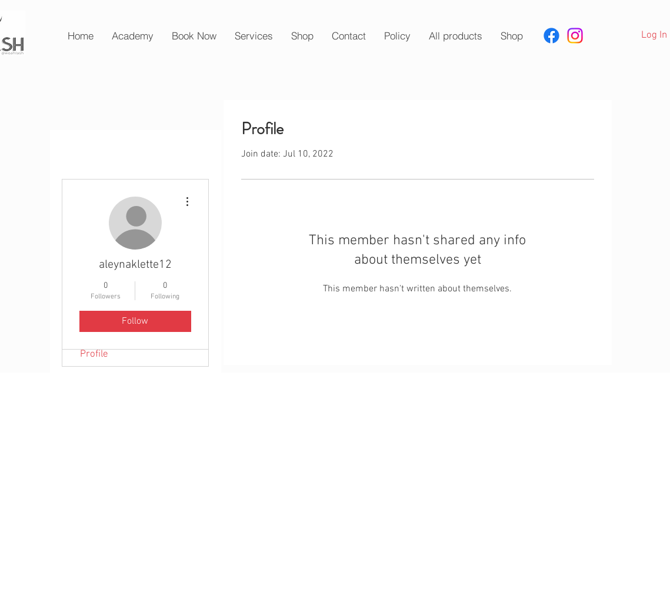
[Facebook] (551, 35)
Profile (94, 354)
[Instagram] (575, 35)
